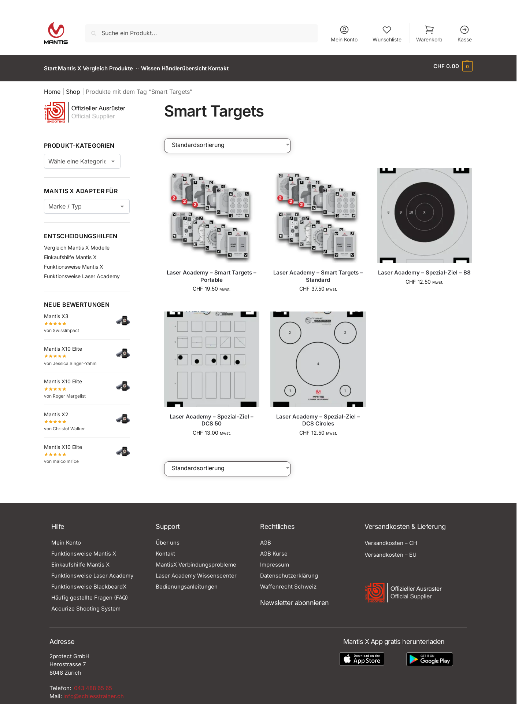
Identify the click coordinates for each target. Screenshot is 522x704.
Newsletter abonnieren (294, 598)
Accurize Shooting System (86, 604)
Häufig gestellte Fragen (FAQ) (89, 593)
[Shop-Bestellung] (231, 140)
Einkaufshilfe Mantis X (70, 253)
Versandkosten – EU (390, 550)
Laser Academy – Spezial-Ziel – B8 (424, 268)
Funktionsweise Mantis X (73, 262)
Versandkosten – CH (390, 538)
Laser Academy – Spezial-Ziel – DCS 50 (211, 416)
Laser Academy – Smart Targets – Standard (318, 272)
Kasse (465, 34)
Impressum (274, 560)
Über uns (167, 538)
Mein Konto (344, 34)
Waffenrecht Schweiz (288, 582)
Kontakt (165, 549)
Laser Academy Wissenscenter (196, 571)
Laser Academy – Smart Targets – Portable (211, 272)
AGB (265, 538)
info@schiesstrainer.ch (93, 692)
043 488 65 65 (93, 683)
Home (52, 87)
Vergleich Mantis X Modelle (77, 243)
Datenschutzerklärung (289, 571)
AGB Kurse (274, 549)
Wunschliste (387, 34)
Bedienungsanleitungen (187, 582)
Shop (73, 87)
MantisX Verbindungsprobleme (196, 560)
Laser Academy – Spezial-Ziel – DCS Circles (318, 416)
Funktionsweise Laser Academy (82, 272)
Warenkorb (429, 34)
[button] (453, 66)
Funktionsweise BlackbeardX (88, 582)
